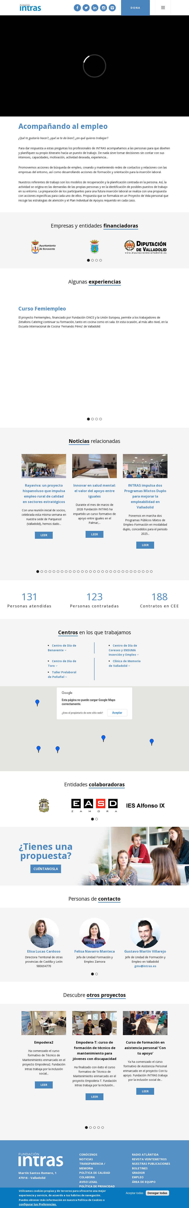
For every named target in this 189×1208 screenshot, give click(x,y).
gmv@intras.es (145, 966)
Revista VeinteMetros (149, 1159)
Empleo (138, 1177)
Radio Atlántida (145, 1154)
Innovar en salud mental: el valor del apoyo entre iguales (94, 491)
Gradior (138, 1173)
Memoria (86, 1168)
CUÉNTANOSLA (45, 869)
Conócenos (88, 1154)
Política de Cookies (90, 1200)
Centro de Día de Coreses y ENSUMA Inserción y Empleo (124, 650)
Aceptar (117, 712)
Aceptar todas (134, 1193)
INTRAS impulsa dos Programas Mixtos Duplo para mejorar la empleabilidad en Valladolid (145, 496)
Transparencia (91, 1164)
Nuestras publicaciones (151, 1164)
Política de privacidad (97, 1186)
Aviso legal (88, 1182)
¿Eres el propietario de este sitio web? (82, 712)
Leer (44, 535)
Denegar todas (157, 1193)
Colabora (87, 1177)
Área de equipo (144, 1182)
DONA (135, 8)
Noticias (86, 1159)
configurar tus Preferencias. (38, 1204)
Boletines (140, 1168)
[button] (37, 703)
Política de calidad (94, 1173)
